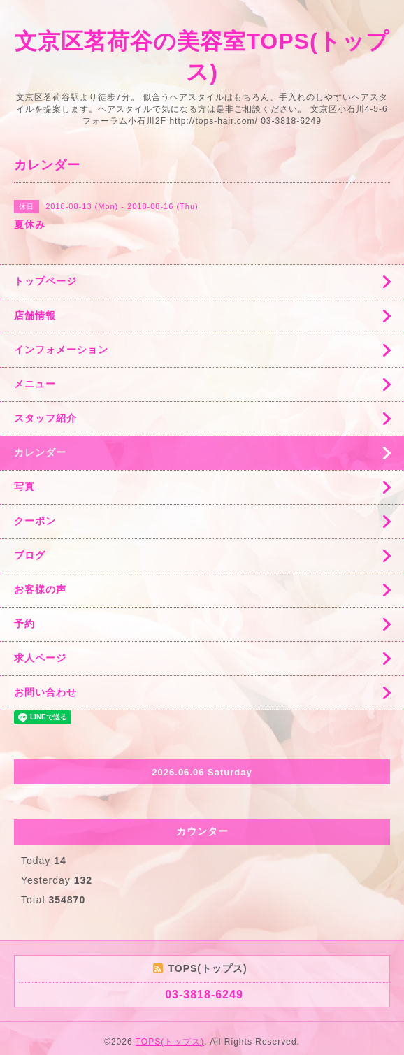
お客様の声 (40, 589)
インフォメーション (61, 349)
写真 (24, 486)
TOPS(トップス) (170, 1042)
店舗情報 (35, 315)
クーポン (35, 520)
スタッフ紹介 (45, 418)
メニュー (35, 383)
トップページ (45, 281)
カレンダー (40, 452)
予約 (24, 623)
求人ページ (40, 657)
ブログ (29, 555)
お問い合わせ (45, 692)
